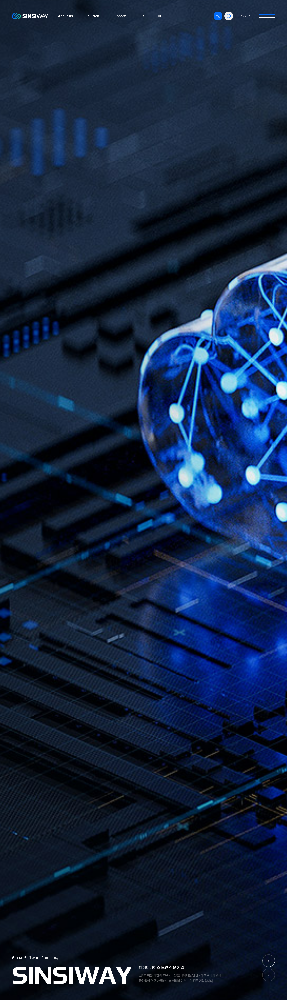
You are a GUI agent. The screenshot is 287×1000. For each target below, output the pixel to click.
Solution (92, 16)
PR (141, 16)
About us (65, 16)
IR (159, 16)
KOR (246, 15)
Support (119, 16)
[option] (143, 500)
